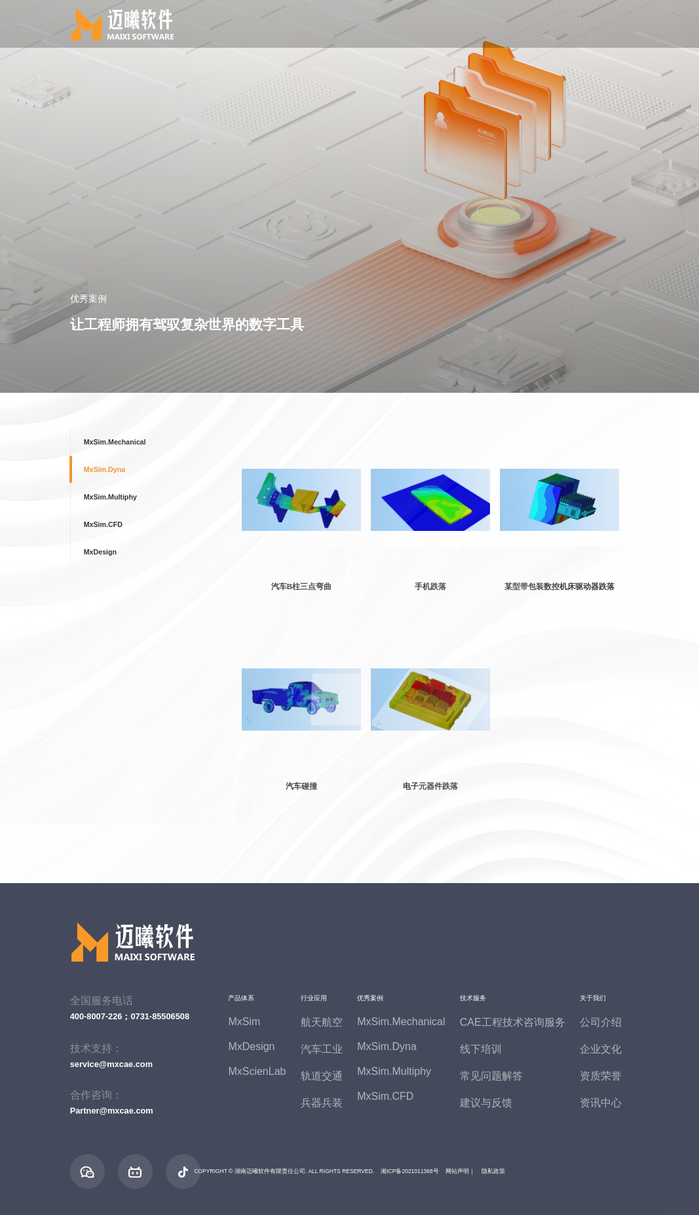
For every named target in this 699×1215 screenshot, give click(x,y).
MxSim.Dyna (104, 469)
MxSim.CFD (103, 524)
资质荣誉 (601, 1075)
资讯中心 (601, 1102)
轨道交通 (322, 1075)
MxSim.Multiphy (110, 497)
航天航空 (322, 1022)
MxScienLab (257, 1071)
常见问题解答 (491, 1075)
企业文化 (601, 1049)
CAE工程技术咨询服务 (512, 1022)
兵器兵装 (322, 1102)
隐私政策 (493, 1171)
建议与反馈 (486, 1102)
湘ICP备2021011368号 (410, 1171)
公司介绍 (601, 1022)
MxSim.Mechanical (115, 442)
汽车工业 (322, 1049)
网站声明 (457, 1171)
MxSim (244, 1021)
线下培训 (481, 1049)
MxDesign (100, 552)
